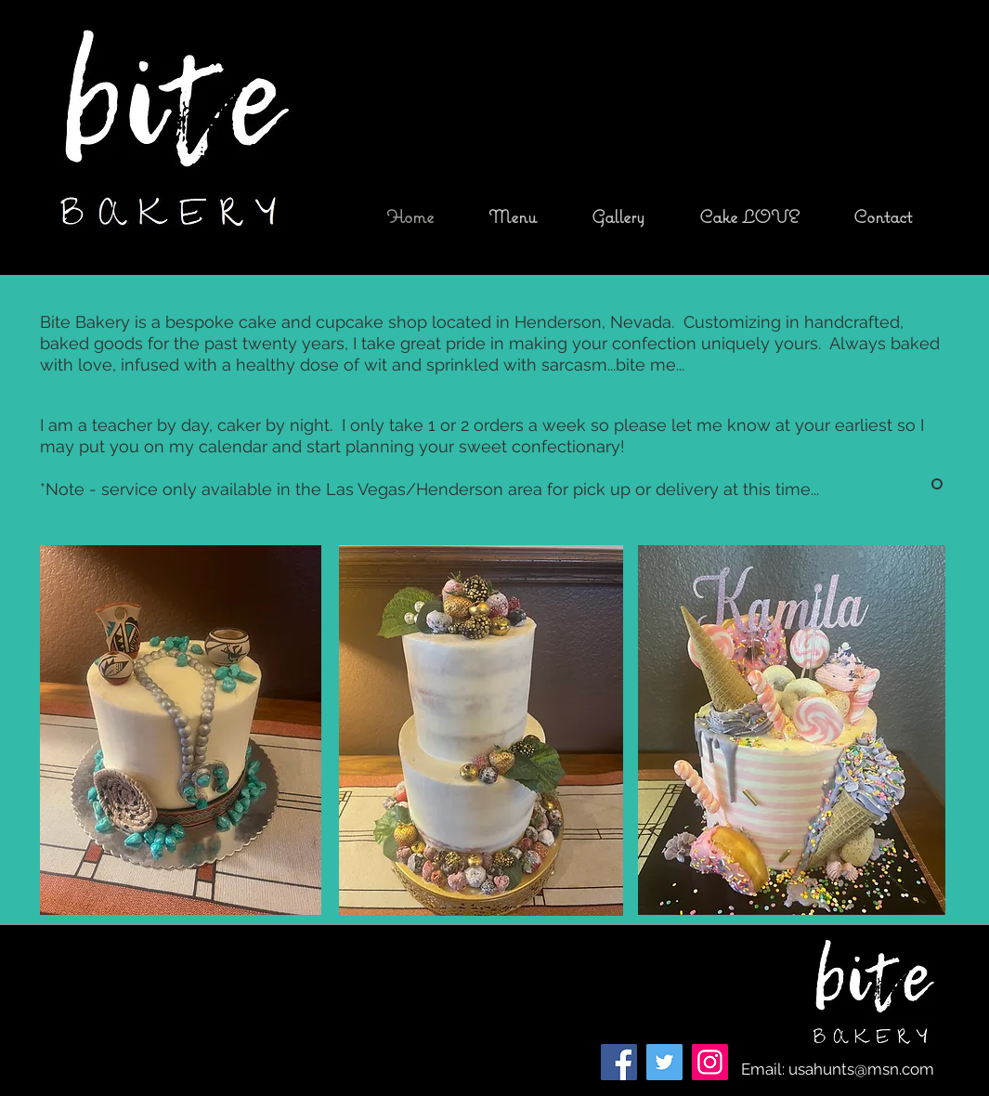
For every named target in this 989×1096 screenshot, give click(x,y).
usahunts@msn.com (861, 1069)
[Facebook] (619, 1062)
